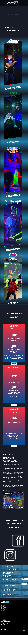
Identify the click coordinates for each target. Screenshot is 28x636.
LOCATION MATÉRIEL (4, 620)
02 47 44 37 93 (7, 490)
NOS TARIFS (2, 613)
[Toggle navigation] (25, 3)
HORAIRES (2, 622)
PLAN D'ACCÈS (3, 624)
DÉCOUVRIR (24, 578)
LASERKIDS (2, 611)
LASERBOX (2, 610)
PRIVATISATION (3, 619)
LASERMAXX (2, 608)
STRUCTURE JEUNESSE (4, 618)
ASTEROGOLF (3, 609)
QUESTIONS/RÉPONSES (4, 623)
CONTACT (2, 625)
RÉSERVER (14, 363)
